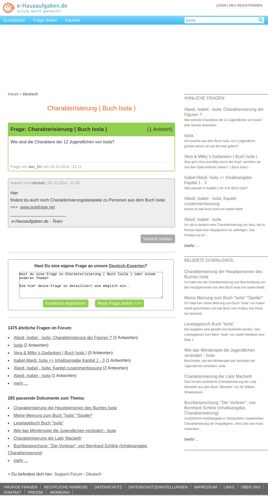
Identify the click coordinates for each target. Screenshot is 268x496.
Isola (18, 345)
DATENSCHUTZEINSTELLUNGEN (158, 487)
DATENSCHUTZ (108, 487)
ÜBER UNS (250, 487)
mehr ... (21, 383)
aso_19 (35, 167)
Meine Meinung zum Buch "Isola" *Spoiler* (53, 415)
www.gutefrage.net (37, 207)
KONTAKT (12, 492)
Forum (13, 94)
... (191, 245)
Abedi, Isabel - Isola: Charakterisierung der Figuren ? (63, 337)
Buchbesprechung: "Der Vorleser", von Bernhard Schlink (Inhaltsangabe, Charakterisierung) (220, 407)
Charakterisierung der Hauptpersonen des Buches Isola (65, 408)
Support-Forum (68, 474)
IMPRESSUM (205, 487)
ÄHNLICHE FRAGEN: (204, 98)
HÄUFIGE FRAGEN (20, 487)
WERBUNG (59, 492)
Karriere (72, 20)
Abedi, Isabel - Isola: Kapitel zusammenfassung (58, 368)
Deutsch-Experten (127, 266)
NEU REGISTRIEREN (245, 5)
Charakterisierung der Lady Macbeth (47, 438)
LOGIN (221, 5)
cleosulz (38, 183)
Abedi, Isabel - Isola (32, 375)
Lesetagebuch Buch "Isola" (39, 423)
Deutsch (94, 474)
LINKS (229, 487)
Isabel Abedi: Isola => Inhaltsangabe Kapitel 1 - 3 (59, 360)
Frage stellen (45, 20)
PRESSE (35, 492)
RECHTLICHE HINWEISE (66, 487)
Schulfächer (14, 20)
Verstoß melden (157, 239)
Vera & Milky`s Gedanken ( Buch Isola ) (50, 353)
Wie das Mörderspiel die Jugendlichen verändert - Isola (65, 430)
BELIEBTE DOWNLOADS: (209, 260)
